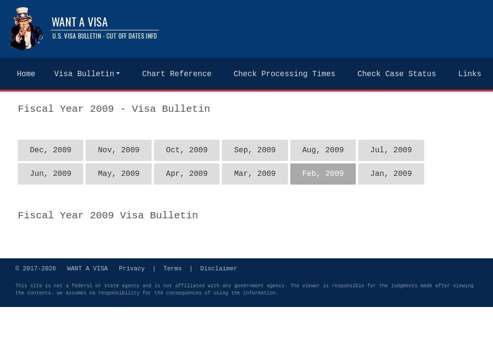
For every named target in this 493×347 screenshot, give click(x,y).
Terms (172, 268)
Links (469, 74)
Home (26, 74)
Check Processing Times (284, 74)
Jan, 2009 (391, 174)
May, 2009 (118, 174)
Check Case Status (397, 74)
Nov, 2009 (118, 150)
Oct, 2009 (187, 150)
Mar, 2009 (254, 174)
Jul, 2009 (391, 150)
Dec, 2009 (50, 150)
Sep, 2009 (254, 150)
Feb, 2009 (323, 174)
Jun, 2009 (50, 174)
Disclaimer (218, 268)
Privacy (132, 268)
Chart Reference (176, 74)
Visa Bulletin (84, 74)
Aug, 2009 (323, 150)
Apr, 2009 (187, 174)
